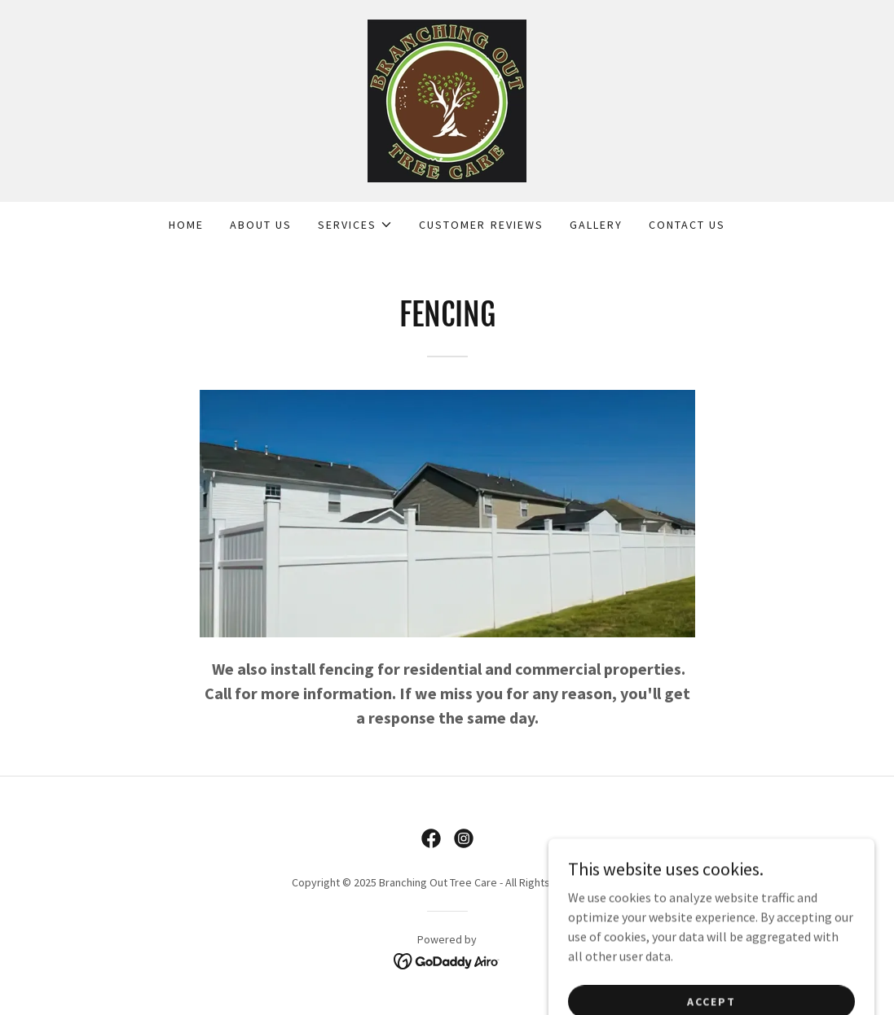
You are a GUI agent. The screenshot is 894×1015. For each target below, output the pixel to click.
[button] (355, 224)
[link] (447, 99)
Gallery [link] (596, 224)
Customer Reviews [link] (481, 224)
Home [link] (186, 224)
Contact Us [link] (687, 224)
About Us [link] (261, 224)
